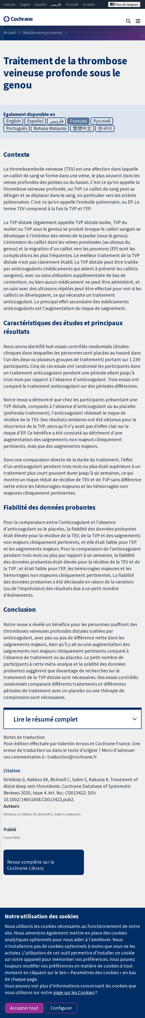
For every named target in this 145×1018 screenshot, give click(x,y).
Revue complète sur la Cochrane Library (30, 865)
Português (16, 128)
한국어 (105, 128)
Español (40, 4)
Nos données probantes (42, 32)
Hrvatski (89, 4)
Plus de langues (124, 4)
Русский (72, 4)
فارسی (56, 4)
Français (9, 4)
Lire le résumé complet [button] (46, 719)
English (25, 4)
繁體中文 (82, 128)
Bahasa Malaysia (49, 128)
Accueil (9, 32)
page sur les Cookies (73, 992)
